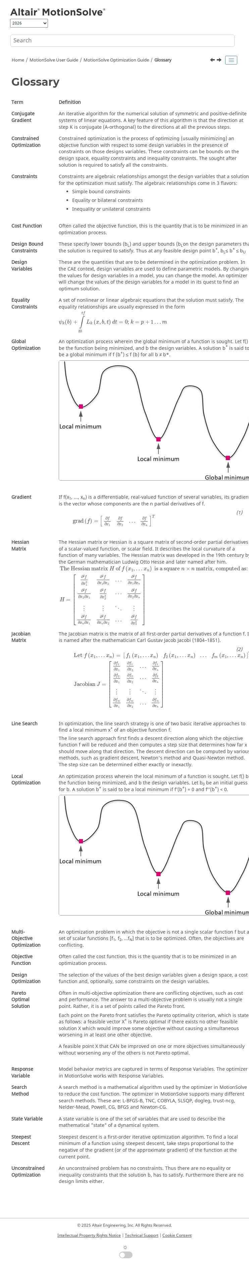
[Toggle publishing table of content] (231, 60)
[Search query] (122, 41)
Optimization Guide (116, 60)
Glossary (162, 60)
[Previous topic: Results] (213, 61)
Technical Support (141, 1235)
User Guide (54, 60)
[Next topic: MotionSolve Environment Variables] (219, 61)
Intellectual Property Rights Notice (89, 1235)
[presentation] (113, 322)
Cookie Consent (177, 1235)
